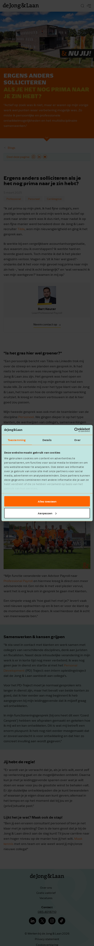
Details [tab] (47, 440)
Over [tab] (77, 440)
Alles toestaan (47, 501)
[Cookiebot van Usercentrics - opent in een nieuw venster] (74, 430)
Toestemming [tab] (17, 440)
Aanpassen (47, 513)
